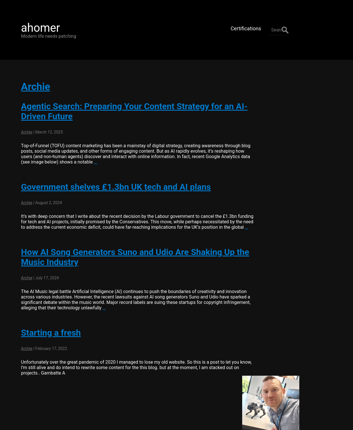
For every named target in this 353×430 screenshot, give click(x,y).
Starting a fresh (47, 328)
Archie (32, 77)
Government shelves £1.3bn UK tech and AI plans (113, 177)
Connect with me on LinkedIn (295, 156)
